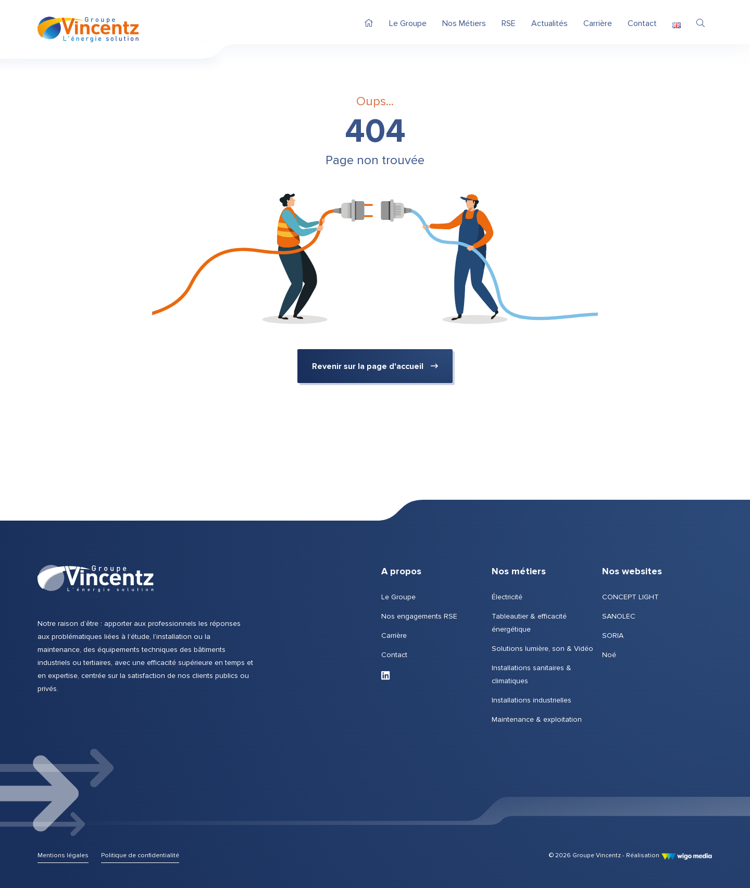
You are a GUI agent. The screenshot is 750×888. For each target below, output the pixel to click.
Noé (609, 654)
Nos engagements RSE (419, 616)
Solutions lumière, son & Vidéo (542, 648)
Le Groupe (398, 597)
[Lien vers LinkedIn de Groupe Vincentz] (385, 676)
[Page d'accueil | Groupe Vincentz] (88, 29)
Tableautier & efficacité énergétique (529, 623)
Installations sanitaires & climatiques (531, 674)
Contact (394, 654)
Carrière (394, 635)
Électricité (507, 597)
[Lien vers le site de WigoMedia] (686, 855)
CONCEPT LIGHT (630, 597)
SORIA (612, 635)
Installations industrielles (531, 700)
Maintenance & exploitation (537, 719)
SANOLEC (618, 616)
